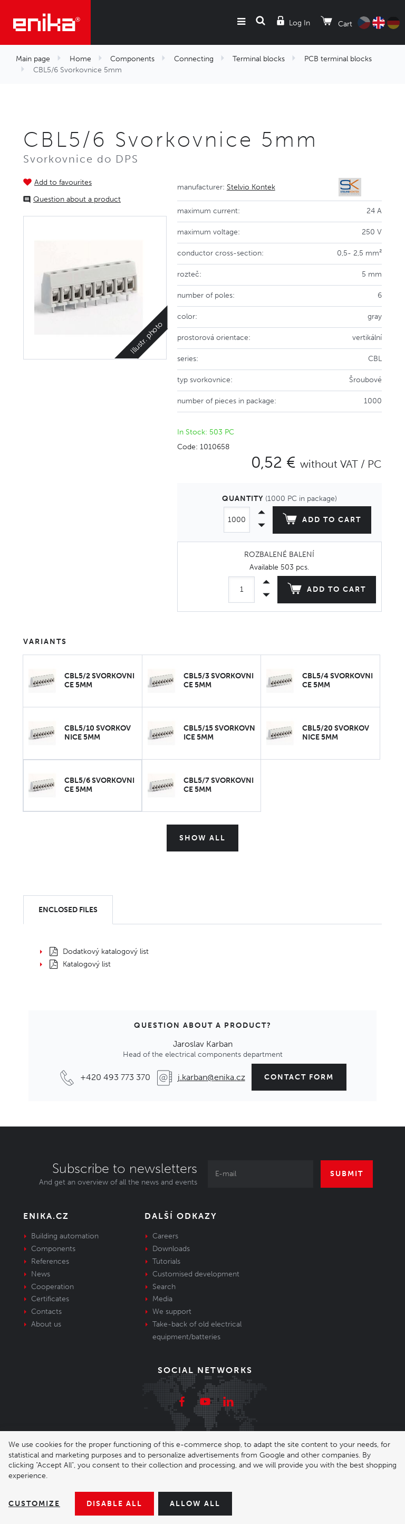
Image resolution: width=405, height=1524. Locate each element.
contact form (299, 1077)
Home (80, 58)
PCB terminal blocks (338, 58)
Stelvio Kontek (251, 187)
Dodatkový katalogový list (99, 951)
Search (164, 1286)
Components (132, 58)
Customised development (195, 1274)
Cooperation (52, 1286)
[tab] (68, 909)
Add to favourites (63, 182)
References (50, 1261)
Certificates (50, 1298)
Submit (346, 1173)
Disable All (114, 1503)
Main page (33, 58)
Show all (202, 838)
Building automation (65, 1236)
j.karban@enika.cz (211, 1077)
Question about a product (77, 199)
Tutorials (166, 1261)
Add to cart (322, 521)
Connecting (194, 58)
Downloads (171, 1248)
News (40, 1274)
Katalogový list (80, 964)
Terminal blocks (259, 58)
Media (162, 1298)
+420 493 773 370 (115, 1077)
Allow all (195, 1503)
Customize (34, 1503)
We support (171, 1311)
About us (46, 1324)
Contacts (46, 1311)
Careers (165, 1236)
